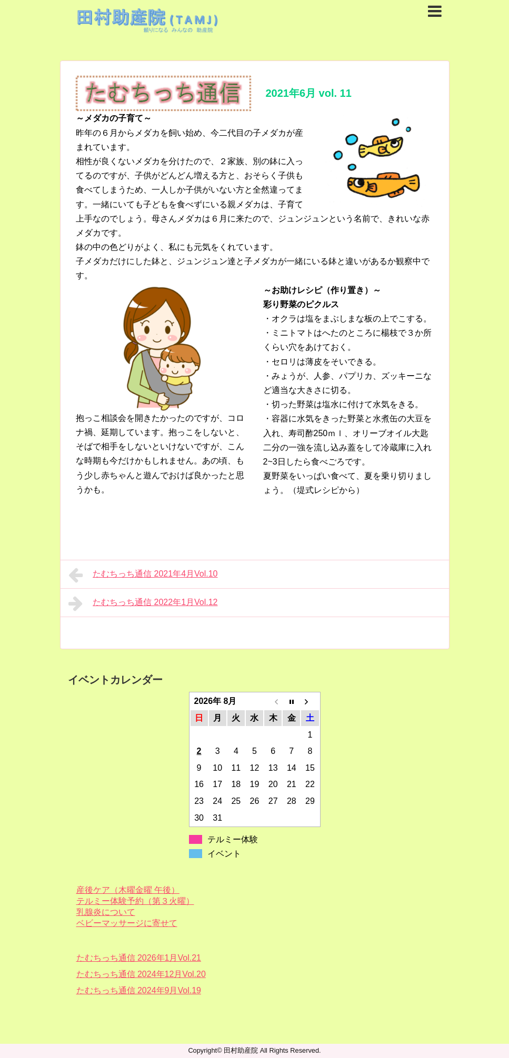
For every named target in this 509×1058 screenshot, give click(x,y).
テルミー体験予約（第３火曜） (135, 900)
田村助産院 (241, 1050)
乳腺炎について (105, 912)
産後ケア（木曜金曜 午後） (127, 889)
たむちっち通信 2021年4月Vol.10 (143, 575)
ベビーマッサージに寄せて (126, 923)
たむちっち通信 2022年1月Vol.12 (143, 603)
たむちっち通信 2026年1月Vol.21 (138, 957)
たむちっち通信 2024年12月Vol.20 (141, 974)
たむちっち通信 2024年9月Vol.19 (138, 990)
